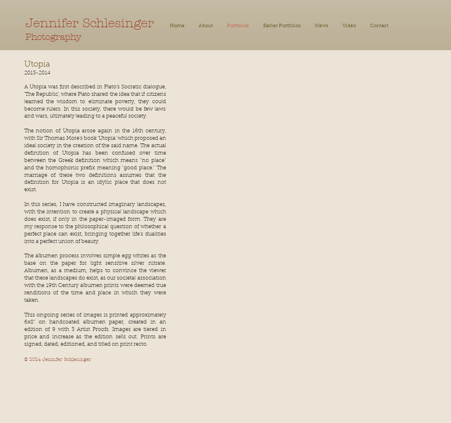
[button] (282, 26)
